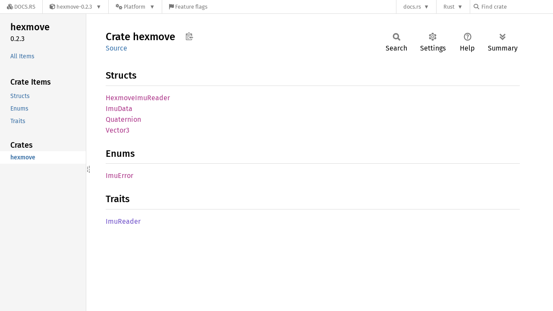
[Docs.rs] (21, 6)
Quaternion (123, 119)
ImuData (119, 109)
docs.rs (412, 6)
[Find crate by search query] (517, 6)
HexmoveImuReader (138, 98)
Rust (449, 6)
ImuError (119, 175)
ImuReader (123, 221)
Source (116, 48)
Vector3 (117, 130)
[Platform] (135, 6)
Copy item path (189, 36)
